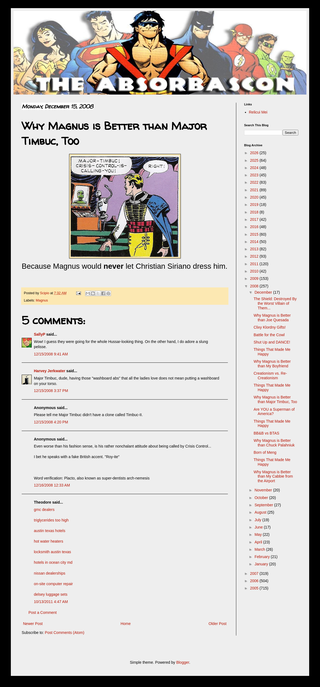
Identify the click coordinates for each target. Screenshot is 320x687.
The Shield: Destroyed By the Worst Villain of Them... (275, 303)
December (263, 292)
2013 (255, 249)
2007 (255, 573)
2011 (255, 264)
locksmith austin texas (52, 552)
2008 (255, 286)
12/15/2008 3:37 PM (51, 390)
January (261, 564)
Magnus (42, 300)
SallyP (39, 334)
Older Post (218, 623)
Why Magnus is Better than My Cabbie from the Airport (273, 476)
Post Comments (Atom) (64, 632)
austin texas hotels (49, 531)
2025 (255, 160)
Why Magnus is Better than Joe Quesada (272, 317)
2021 (255, 190)
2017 (255, 219)
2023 (255, 175)
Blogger (182, 662)
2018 (255, 212)
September (264, 505)
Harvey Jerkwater (49, 371)
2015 (255, 234)
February (262, 557)
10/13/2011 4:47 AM (51, 601)
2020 (255, 197)
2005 (255, 588)
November (263, 490)
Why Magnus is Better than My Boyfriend (272, 363)
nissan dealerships (49, 573)
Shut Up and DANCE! (272, 342)
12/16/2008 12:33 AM (52, 485)
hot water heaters (48, 541)
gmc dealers (44, 509)
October (261, 497)
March (260, 549)
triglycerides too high (51, 520)
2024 (255, 168)
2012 (255, 256)
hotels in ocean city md (53, 562)
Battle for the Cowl (269, 335)
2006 (255, 581)
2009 (255, 278)
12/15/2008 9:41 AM (51, 354)
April (258, 542)
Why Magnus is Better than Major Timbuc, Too (275, 399)
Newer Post (33, 623)
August (260, 512)
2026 (255, 153)
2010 (255, 271)
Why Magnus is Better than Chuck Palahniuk (274, 442)
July (258, 520)
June (259, 527)
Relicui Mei (258, 112)
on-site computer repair (53, 584)
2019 (255, 204)
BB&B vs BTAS (266, 433)
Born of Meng (265, 452)
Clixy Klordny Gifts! (270, 327)
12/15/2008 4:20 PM (51, 422)
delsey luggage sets (50, 594)
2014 (255, 241)
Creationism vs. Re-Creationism (270, 375)
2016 (255, 227)
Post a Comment (42, 612)
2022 (255, 182)
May (258, 534)
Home (126, 623)
